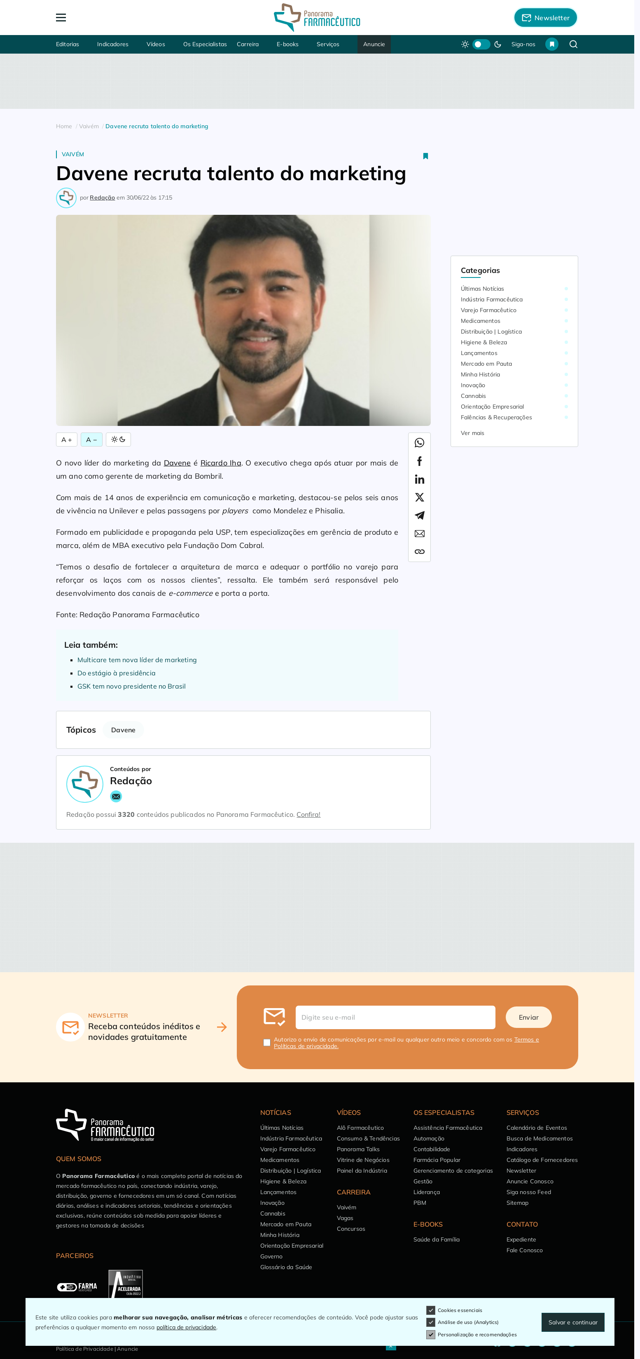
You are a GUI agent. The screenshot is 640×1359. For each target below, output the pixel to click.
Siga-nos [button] (523, 44)
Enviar (529, 1017)
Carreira (248, 44)
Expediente (522, 1239)
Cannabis (473, 396)
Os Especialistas (205, 44)
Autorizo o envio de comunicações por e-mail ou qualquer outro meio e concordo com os (406, 1042)
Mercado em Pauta (486, 363)
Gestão (423, 1181)
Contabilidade (432, 1149)
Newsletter (522, 1170)
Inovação (473, 385)
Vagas (345, 1218)
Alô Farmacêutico (360, 1127)
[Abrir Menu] (108, 17)
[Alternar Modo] (118, 440)
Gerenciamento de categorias (453, 1170)
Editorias (67, 44)
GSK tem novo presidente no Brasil (131, 686)
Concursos (351, 1228)
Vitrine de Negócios (363, 1160)
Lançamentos (479, 353)
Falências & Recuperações (496, 417)
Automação (428, 1138)
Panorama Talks (358, 1149)
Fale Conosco (525, 1250)
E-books (288, 44)
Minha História (480, 374)
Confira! (308, 814)
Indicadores (112, 44)
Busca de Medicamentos (540, 1138)
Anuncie (374, 44)
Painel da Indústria (362, 1170)
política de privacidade (186, 1327)
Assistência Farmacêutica (448, 1127)
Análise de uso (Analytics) (462, 1322)
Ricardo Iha (221, 463)
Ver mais (472, 433)
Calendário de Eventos (537, 1127)
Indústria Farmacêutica (492, 299)
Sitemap (518, 1202)
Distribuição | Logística (491, 331)
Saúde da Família (436, 1239)
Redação (102, 197)
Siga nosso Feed (529, 1192)
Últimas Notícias (483, 288)
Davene (177, 463)
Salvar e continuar (573, 1322)
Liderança (426, 1192)
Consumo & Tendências (368, 1138)
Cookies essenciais (454, 1310)
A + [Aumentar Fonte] (66, 439)
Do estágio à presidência (116, 673)
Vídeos (156, 44)
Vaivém (73, 154)
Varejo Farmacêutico (488, 310)
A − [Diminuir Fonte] (91, 439)
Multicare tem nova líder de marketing (137, 660)
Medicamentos (480, 320)
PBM (419, 1202)
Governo (271, 1256)
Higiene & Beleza (484, 342)
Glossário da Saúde (286, 1267)
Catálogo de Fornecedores (542, 1160)
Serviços (328, 44)
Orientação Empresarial (492, 406)
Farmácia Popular (437, 1160)
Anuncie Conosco (530, 1181)
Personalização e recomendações (471, 1334)
